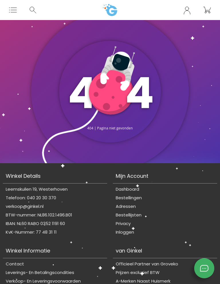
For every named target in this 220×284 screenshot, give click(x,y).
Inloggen (125, 232)
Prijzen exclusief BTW (138, 272)
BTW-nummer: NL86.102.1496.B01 (39, 215)
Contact (15, 264)
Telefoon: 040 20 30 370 (31, 198)
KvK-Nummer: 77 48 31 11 (31, 232)
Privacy (123, 223)
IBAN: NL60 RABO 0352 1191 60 (35, 223)
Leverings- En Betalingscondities (40, 272)
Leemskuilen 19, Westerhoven (37, 189)
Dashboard (127, 189)
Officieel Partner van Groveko (147, 264)
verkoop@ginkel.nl (25, 206)
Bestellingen (129, 198)
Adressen (126, 206)
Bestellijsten (129, 215)
